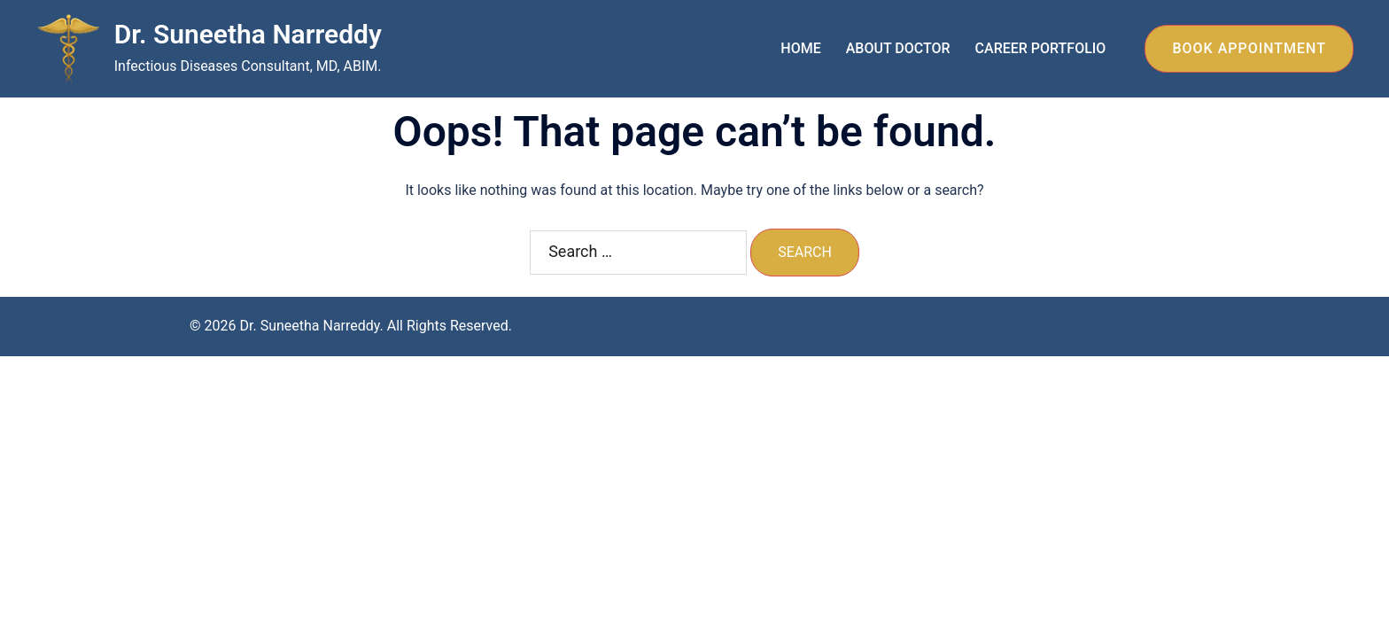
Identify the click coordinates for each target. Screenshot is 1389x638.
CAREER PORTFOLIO (1040, 48)
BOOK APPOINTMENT (1249, 48)
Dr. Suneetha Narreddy (248, 34)
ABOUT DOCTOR (898, 48)
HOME (800, 48)
